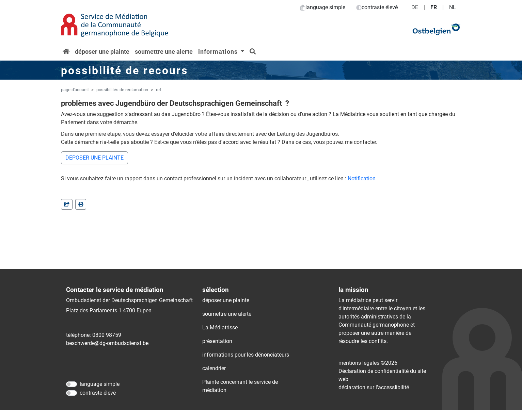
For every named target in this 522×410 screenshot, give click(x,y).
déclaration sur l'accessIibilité (373, 387)
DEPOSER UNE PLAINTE (94, 157)
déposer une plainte (102, 51)
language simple (322, 7)
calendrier (214, 368)
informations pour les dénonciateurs (245, 354)
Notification (362, 178)
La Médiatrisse (220, 327)
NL (452, 7)
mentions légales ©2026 (367, 363)
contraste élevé (377, 7)
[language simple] (71, 384)
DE (414, 7)
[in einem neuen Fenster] (80, 204)
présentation (217, 341)
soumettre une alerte (164, 51)
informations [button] (218, 51)
